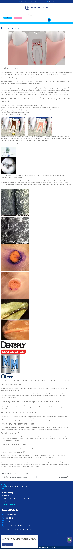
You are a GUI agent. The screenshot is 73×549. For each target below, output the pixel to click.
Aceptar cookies (8, 545)
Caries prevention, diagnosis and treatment (15, 498)
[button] (49, 20)
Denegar (19, 545)
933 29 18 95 (52, 2)
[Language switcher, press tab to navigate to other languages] (18, 18)
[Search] (68, 15)
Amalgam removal (7, 501)
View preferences (31, 545)
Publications (6, 496)
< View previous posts (8, 504)
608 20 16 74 (9, 522)
